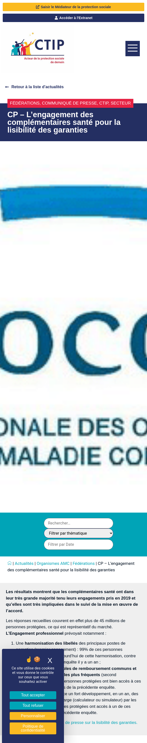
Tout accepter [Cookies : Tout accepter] (33, 695)
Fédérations (25, 103)
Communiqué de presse (69, 103)
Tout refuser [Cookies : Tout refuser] (33, 705)
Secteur (121, 103)
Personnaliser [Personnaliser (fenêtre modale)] (33, 716)
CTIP (104, 103)
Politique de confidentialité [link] (33, 728)
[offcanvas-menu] (132, 48)
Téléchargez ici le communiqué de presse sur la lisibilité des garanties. (72, 722)
